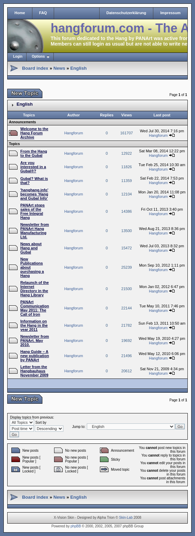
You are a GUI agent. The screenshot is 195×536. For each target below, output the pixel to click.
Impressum (170, 13)
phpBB (76, 526)
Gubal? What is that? (34, 180)
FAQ (43, 13)
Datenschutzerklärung (126, 13)
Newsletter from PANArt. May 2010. (34, 340)
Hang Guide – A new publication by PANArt (34, 356)
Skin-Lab (126, 517)
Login (17, 56)
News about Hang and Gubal (31, 248)
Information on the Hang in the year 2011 (34, 325)
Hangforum (73, 133)
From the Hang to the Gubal (33, 153)
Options (38, 56)
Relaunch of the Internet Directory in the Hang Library (34, 288)
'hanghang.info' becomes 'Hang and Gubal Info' (34, 194)
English (78, 68)
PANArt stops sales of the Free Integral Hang (32, 211)
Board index (35, 68)
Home (19, 13)
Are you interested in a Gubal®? (33, 167)
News (59, 68)
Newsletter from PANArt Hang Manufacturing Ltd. (34, 230)
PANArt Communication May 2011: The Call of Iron (34, 308)
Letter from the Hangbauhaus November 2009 (34, 371)
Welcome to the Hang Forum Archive (34, 133)
